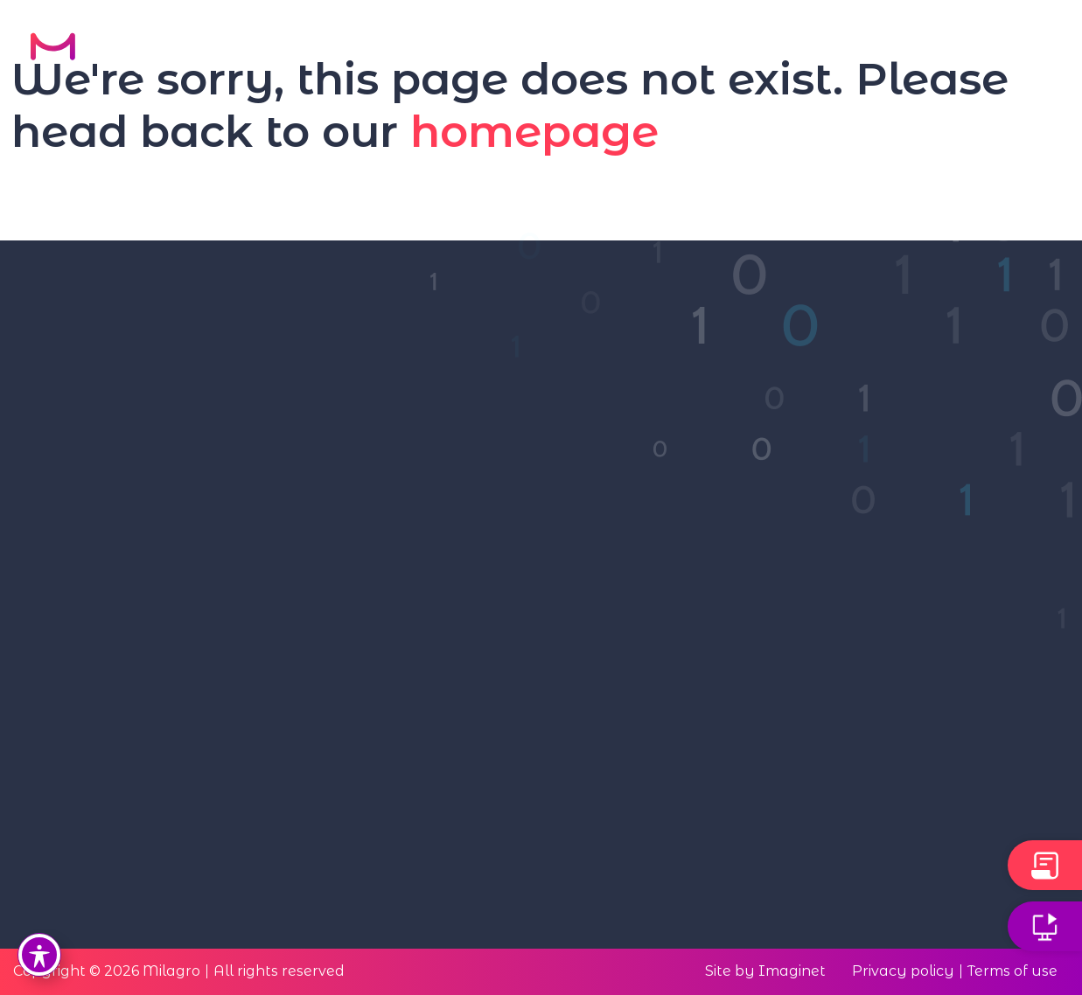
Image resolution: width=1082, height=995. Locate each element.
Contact (998, 48)
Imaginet (792, 971)
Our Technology (427, 48)
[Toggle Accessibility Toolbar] (39, 955)
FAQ (908, 48)
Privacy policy (903, 971)
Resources (809, 48)
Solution (572, 48)
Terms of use (1012, 971)
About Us (686, 48)
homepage (534, 131)
